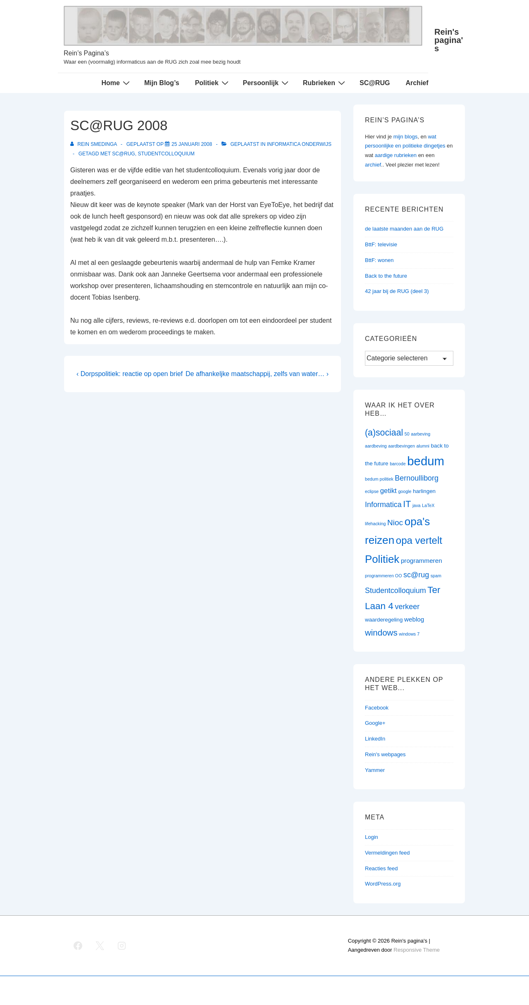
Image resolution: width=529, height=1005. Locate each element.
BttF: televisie (381, 244)
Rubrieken (325, 82)
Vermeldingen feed (387, 853)
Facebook (376, 708)
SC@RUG (375, 82)
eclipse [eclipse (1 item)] (372, 491)
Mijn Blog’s (161, 82)
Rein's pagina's (448, 40)
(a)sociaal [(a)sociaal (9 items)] (384, 433)
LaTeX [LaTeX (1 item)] (428, 505)
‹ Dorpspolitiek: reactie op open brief (129, 373)
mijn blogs (405, 136)
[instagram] (122, 945)
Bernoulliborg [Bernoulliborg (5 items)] (416, 478)
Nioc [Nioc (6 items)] (395, 522)
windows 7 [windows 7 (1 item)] (409, 633)
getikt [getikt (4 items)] (388, 491)
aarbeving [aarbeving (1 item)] (420, 433)
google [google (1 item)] (404, 491)
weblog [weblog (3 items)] (414, 619)
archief (373, 165)
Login (371, 837)
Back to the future (386, 276)
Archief (416, 82)
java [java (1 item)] (416, 505)
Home (116, 82)
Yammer (375, 770)
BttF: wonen (379, 260)
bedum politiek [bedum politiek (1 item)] (379, 478)
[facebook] (78, 945)
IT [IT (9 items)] (407, 504)
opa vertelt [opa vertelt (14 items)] (419, 540)
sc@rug (123, 154)
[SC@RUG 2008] (192, 144)
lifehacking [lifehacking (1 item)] (375, 523)
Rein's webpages (385, 754)
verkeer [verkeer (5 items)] (407, 607)
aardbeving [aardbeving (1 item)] (376, 445)
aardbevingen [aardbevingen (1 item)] (401, 445)
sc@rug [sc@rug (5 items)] (416, 575)
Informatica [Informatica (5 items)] (383, 504)
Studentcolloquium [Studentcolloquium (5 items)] (395, 590)
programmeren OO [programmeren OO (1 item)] (383, 575)
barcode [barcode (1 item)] (398, 463)
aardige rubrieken (396, 155)
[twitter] (100, 945)
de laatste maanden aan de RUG (404, 229)
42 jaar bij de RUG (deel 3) (397, 291)
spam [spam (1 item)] (436, 575)
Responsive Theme (416, 950)
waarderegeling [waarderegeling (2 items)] (384, 620)
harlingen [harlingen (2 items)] (424, 491)
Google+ (375, 723)
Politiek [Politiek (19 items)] (382, 559)
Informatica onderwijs (299, 144)
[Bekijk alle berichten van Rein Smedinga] (94, 144)
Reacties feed (381, 868)
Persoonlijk (267, 82)
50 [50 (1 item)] (407, 433)
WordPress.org (382, 884)
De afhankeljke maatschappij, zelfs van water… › (257, 373)
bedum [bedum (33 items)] (425, 461)
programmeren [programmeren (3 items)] (421, 560)
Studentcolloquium (166, 154)
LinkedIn (375, 739)
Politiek (213, 82)
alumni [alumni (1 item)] (423, 445)
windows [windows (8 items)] (381, 632)
